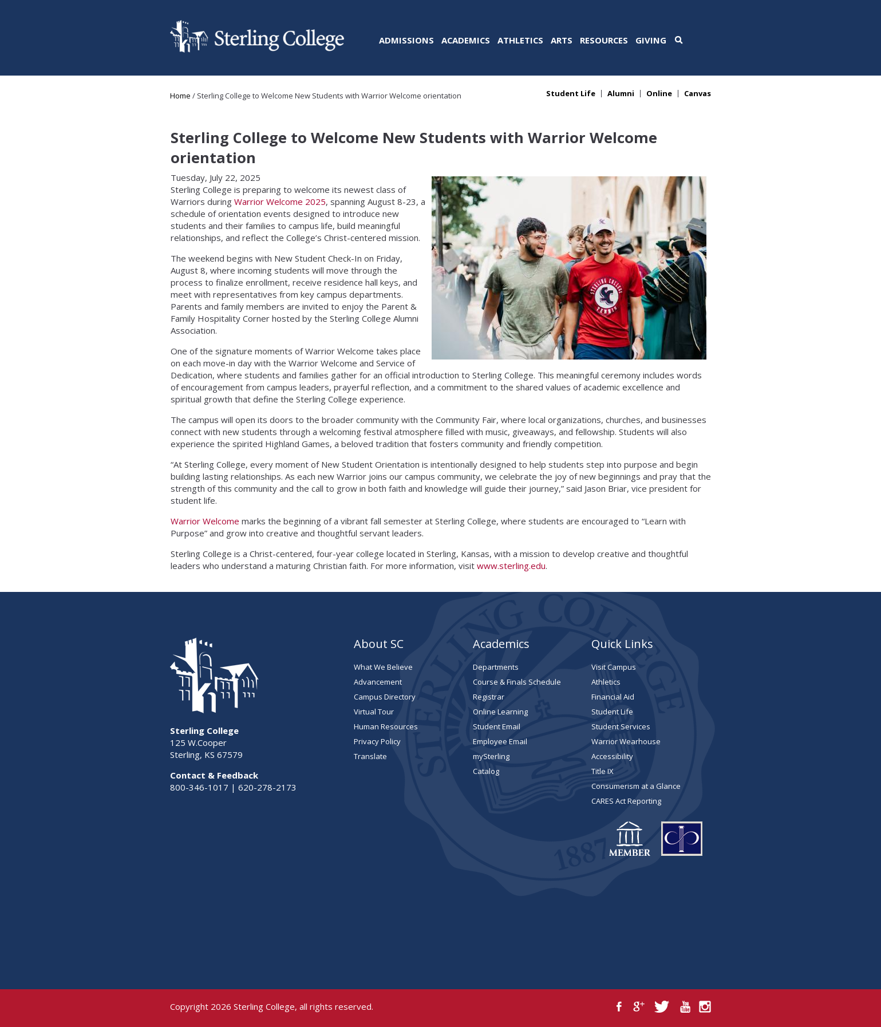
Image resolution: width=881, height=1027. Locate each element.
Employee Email (500, 741)
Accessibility (612, 756)
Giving (650, 40)
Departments (496, 667)
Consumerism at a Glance (636, 786)
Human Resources (386, 726)
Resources (604, 40)
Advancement (378, 682)
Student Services (620, 726)
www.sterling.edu (511, 565)
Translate (370, 756)
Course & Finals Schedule (517, 682)
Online (659, 93)
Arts (561, 40)
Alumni (620, 93)
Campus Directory (385, 697)
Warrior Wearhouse (626, 741)
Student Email (496, 726)
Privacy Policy (377, 741)
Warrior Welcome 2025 (280, 201)
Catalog (486, 771)
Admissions (406, 40)
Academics (465, 40)
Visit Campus (613, 667)
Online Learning (500, 711)
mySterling (491, 756)
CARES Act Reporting (626, 801)
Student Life (570, 93)
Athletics (520, 40)
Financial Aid (612, 697)
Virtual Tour (374, 711)
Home (180, 95)
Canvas (697, 93)
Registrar (488, 697)
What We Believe (383, 667)
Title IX (602, 771)
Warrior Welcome (205, 521)
